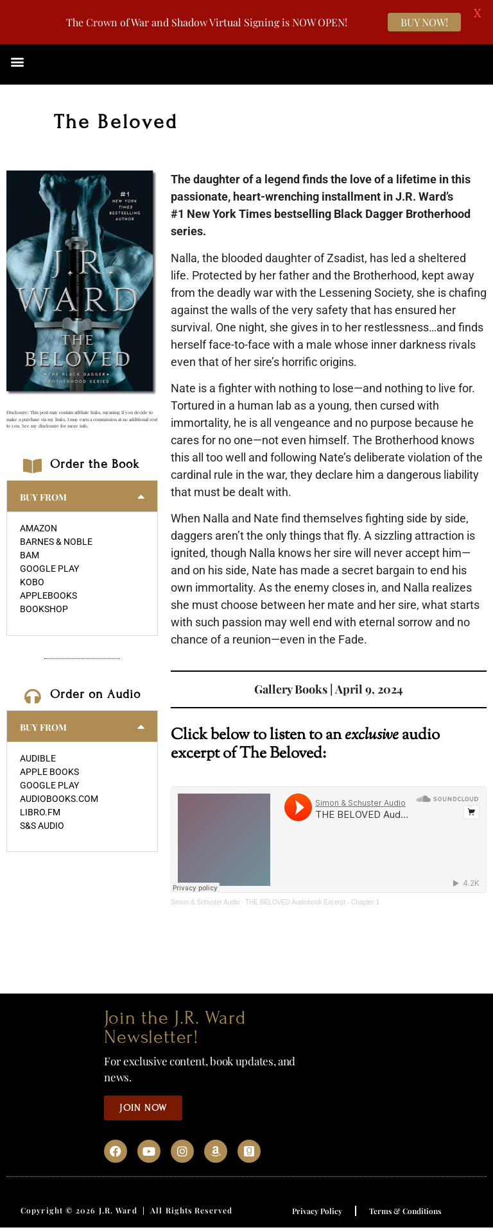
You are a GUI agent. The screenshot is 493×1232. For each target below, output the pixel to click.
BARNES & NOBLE (56, 542)
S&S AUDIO (42, 825)
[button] (17, 61)
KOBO (32, 582)
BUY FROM (43, 497)
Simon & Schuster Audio (205, 902)
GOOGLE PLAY (49, 568)
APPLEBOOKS (48, 595)
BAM (29, 555)
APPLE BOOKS (49, 772)
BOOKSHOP (44, 609)
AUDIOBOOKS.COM (59, 799)
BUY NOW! (424, 22)
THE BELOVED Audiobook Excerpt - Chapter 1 (312, 902)
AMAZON (38, 528)
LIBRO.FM (40, 812)
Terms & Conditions (405, 1211)
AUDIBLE (38, 758)
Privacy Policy (317, 1211)
